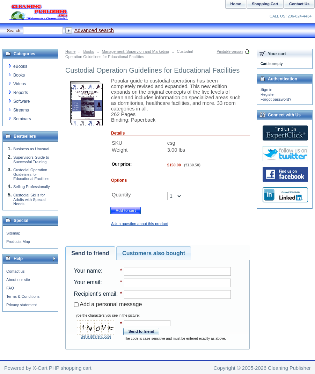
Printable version (230, 51)
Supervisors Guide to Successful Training (31, 159)
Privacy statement (21, 305)
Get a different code (96, 336)
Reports (20, 92)
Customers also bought (153, 253)
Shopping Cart (265, 4)
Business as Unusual (31, 149)
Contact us (15, 271)
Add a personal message (108, 304)
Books (88, 51)
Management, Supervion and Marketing (135, 51)
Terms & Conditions (22, 296)
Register (268, 94)
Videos (19, 83)
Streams (21, 110)
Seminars (22, 118)
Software (21, 101)
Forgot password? (276, 99)
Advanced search (94, 30)
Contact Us (299, 4)
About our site (18, 280)
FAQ (10, 288)
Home (70, 51)
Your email (87, 282)
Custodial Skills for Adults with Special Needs (29, 199)
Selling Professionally (31, 187)
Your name (87, 270)
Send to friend (90, 253)
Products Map (18, 241)
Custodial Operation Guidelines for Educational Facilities (31, 174)
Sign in (266, 89)
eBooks (20, 66)
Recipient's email (95, 293)
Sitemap (13, 233)
